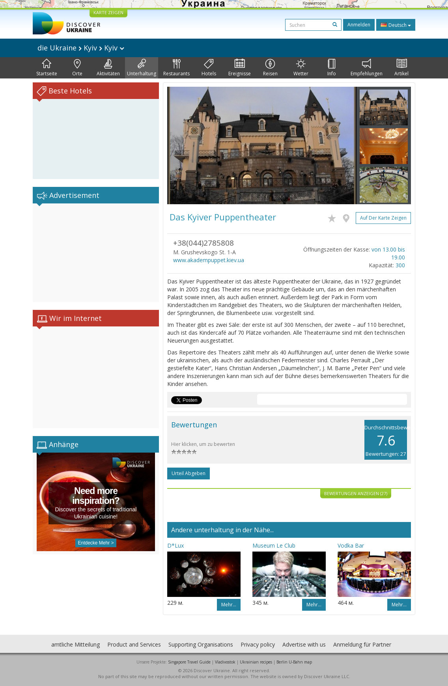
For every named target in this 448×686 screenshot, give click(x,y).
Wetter (300, 68)
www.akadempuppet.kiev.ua (208, 260)
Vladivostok (225, 662)
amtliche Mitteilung (75, 644)
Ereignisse (239, 68)
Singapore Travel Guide (189, 662)
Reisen (270, 68)
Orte (77, 68)
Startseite (46, 68)
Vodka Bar (351, 545)
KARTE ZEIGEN (108, 12)
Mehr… (228, 604)
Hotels (209, 68)
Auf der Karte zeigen (383, 217)
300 (400, 265)
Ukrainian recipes (256, 662)
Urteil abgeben (188, 473)
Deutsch (396, 24)
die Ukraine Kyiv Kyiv (80, 47)
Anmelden (358, 24)
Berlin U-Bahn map (294, 662)
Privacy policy (258, 644)
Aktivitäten (108, 68)
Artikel (401, 68)
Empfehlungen (367, 68)
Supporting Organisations (200, 644)
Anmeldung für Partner (362, 644)
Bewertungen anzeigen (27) (355, 493)
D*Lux (175, 545)
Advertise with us (304, 644)
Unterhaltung (141, 68)
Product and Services (134, 644)
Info (331, 68)
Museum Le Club (273, 545)
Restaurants (176, 68)
